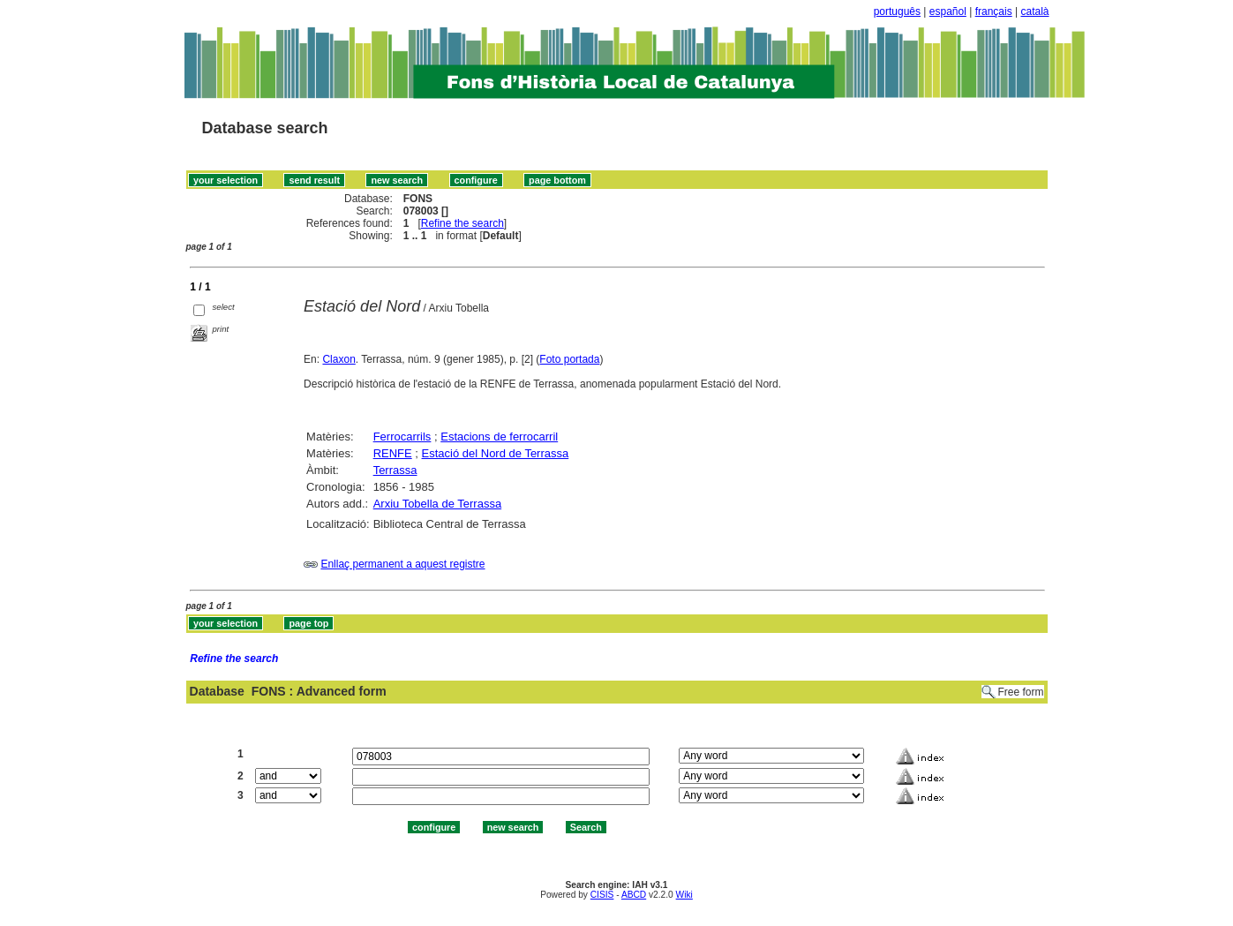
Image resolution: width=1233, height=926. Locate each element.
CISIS (602, 895)
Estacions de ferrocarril (499, 436)
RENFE (392, 453)
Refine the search (462, 223)
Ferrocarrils (402, 436)
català (1034, 11)
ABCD (633, 895)
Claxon (338, 359)
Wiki (684, 895)
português (897, 11)
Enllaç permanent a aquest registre (402, 564)
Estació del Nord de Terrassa (495, 453)
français (993, 11)
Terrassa (395, 470)
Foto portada (569, 359)
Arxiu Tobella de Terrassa (437, 503)
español (947, 11)
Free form (1020, 692)
